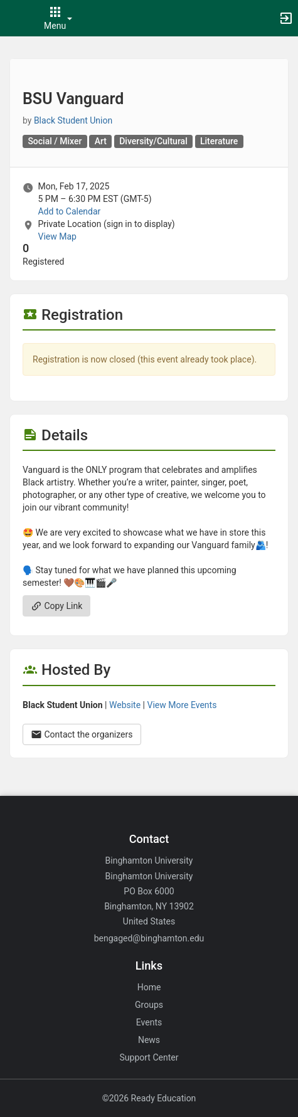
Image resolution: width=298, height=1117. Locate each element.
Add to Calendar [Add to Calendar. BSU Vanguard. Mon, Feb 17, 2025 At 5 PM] (69, 211)
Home (149, 987)
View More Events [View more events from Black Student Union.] (182, 705)
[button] (16, 18)
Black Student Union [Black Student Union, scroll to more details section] (73, 120)
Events (149, 1022)
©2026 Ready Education (149, 1098)
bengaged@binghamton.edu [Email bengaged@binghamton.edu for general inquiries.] (149, 938)
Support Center (149, 1057)
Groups (149, 1005)
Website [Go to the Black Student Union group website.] (125, 705)
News (149, 1040)
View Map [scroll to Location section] (57, 236)
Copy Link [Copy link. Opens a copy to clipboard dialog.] (56, 606)
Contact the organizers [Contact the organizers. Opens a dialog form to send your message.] (82, 734)
